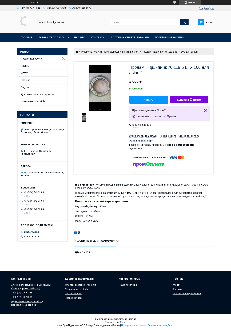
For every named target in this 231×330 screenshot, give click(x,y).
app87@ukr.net (31, 231)
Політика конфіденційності (187, 293)
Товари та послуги (51, 37)
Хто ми (176, 285)
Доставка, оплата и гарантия (37, 94)
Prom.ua (132, 319)
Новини (25, 65)
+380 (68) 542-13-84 (21, 297)
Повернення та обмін (169, 37)
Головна (26, 37)
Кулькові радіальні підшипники (121, 51)
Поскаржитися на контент (133, 325)
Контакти (97, 37)
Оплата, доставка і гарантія (80, 285)
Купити (149, 99)
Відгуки (25, 87)
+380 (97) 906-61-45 (21, 292)
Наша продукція (128, 285)
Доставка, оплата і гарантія (130, 37)
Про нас (79, 37)
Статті (24, 73)
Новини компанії (74, 298)
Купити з (189, 99)
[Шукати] (184, 22)
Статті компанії (73, 293)
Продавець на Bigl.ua (115, 322)
